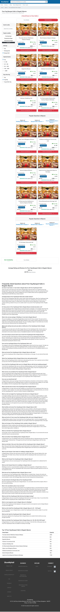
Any (5, 48)
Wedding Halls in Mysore (22, 121)
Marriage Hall (7, 50)
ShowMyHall (4, 2)
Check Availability (26, 110)
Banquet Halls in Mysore (37, 121)
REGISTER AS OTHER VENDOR (23, 586)
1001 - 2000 (6, 68)
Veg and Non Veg (7, 81)
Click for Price (21, 44)
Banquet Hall (6, 53)
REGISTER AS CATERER (23, 570)
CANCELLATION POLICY (9, 574)
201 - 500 (6, 64)
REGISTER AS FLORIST (23, 580)
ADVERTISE (23, 590)
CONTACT (9, 587)
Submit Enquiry (48, 20)
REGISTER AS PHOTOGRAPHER (23, 576)
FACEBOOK (51, 567)
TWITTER (52, 571)
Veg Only (6, 79)
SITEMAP (9, 591)
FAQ (9, 579)
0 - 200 (5, 61)
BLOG (37, 566)
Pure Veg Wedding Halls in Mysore (52, 121)
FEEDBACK (9, 583)
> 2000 (5, 70)
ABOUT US (9, 596)
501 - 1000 (6, 66)
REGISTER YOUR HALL (23, 566)
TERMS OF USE (9, 566)
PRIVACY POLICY (9, 570)
